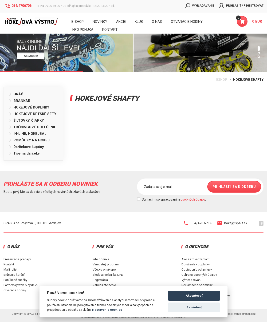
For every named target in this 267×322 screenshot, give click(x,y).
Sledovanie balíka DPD (108, 274)
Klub (139, 21)
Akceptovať (194, 295)
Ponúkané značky (15, 280)
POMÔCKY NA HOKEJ (29, 140)
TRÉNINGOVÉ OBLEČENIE (32, 127)
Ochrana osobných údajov (199, 274)
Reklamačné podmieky (196, 285)
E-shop (77, 21)
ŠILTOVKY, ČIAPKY (26, 120)
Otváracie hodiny (187, 21)
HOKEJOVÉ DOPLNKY (29, 107)
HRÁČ (16, 94)
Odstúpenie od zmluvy (196, 269)
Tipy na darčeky (24, 153)
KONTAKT (110, 29)
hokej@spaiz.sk (232, 223)
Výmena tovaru (191, 280)
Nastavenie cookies (107, 309)
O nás (157, 21)
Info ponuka (101, 259)
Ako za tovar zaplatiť (195, 259)
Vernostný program (106, 264)
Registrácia (100, 280)
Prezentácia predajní (17, 259)
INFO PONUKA (82, 29)
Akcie (121, 21)
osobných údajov (193, 199)
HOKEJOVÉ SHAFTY (248, 79)
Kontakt (9, 264)
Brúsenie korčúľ (14, 274)
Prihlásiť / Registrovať (241, 5)
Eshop (221, 79)
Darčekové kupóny (26, 147)
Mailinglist (10, 269)
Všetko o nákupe (104, 269)
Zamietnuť (194, 307)
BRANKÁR (19, 101)
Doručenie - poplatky (195, 264)
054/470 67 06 (198, 223)
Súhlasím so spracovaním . (174, 199)
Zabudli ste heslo (104, 285)
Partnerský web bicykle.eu (21, 285)
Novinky (100, 21)
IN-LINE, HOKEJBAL (28, 134)
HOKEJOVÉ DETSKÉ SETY (32, 114)
